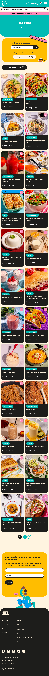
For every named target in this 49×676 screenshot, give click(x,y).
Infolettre (20, 629)
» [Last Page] (29, 537)
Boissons (5, 443)
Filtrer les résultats (14, 67)
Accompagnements (33, 215)
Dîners (5, 138)
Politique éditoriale (7, 661)
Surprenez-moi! (23, 57)
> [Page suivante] (25, 537)
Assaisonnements (32, 406)
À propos (5, 620)
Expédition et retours (24, 638)
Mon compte (21, 625)
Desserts (5, 254)
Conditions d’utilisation (9, 664)
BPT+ (19, 620)
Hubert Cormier (7, 625)
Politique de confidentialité (10, 657)
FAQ (18, 633)
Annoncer (5, 633)
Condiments (6, 369)
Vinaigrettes (6, 332)
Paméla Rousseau (7, 629)
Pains (4, 215)
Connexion (32, 3)
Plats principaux (7, 100)
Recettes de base (7, 176)
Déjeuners (30, 176)
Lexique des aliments (24, 642)
